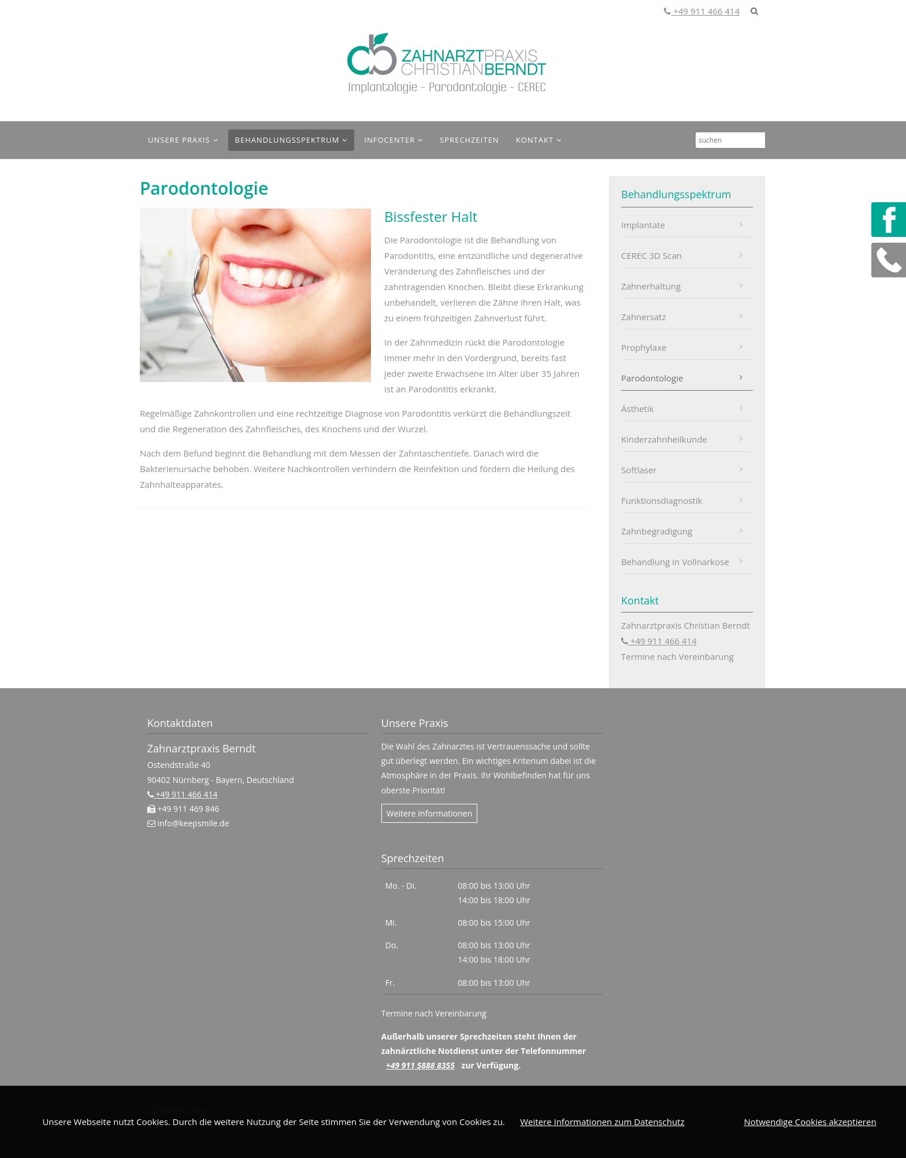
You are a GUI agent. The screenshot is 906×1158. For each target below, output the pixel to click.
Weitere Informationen (429, 813)
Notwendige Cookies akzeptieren (810, 1121)
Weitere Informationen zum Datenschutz (602, 1121)
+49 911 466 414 (705, 11)
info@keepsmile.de (192, 823)
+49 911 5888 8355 (420, 1065)
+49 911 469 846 (187, 808)
